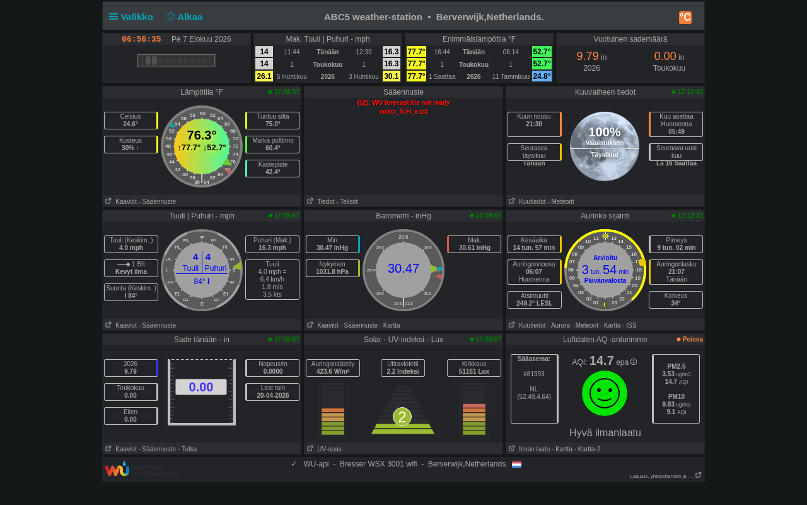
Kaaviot (120, 201)
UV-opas (323, 449)
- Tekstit (346, 201)
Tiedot (320, 201)
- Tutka (187, 449)
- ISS (629, 325)
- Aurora (558, 325)
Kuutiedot (526, 201)
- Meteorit (560, 201)
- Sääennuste (157, 201)
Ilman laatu (528, 449)
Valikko (133, 16)
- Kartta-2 (586, 449)
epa (626, 362)
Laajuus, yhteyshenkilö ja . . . (666, 476)
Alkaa (183, 16)
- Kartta (390, 325)
